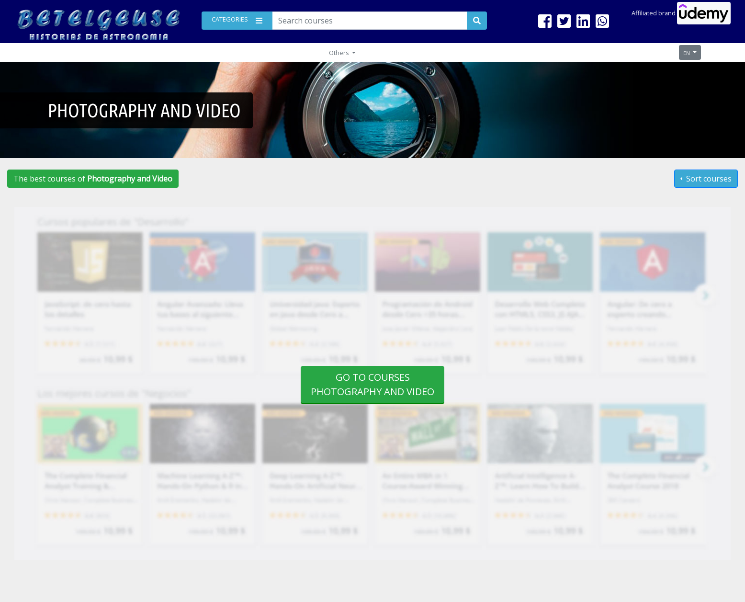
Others (339, 52)
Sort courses (708, 178)
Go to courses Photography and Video (372, 384)
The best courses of (92, 178)
